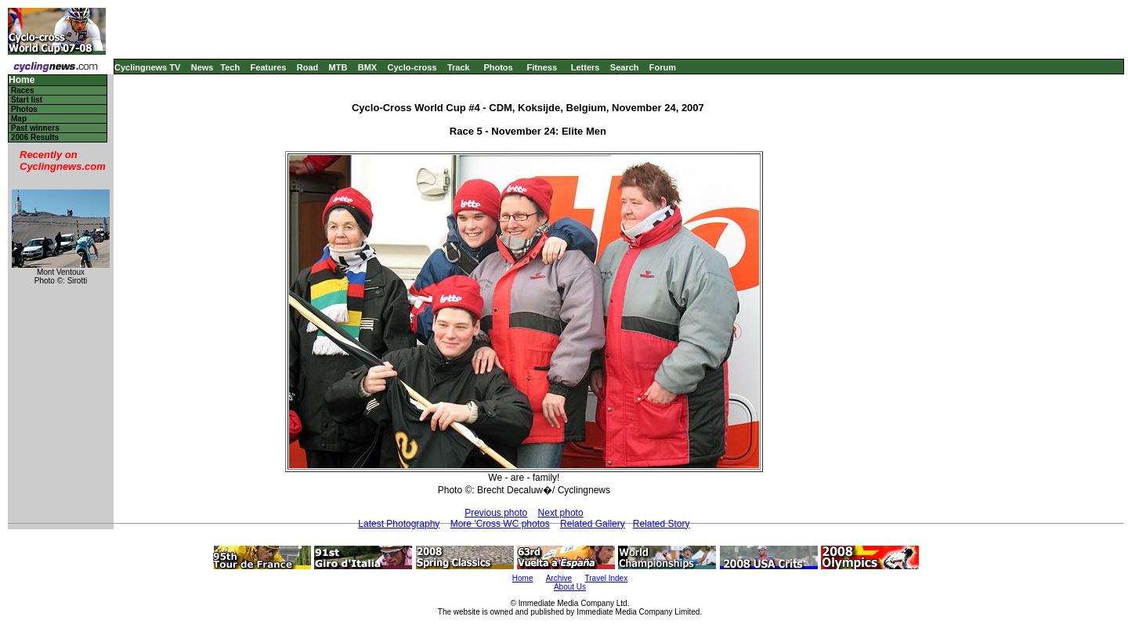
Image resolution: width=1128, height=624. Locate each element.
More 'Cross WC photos (500, 523)
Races (22, 90)
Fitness (541, 67)
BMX (367, 67)
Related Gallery (592, 523)
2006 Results (35, 137)
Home (21, 80)
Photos (497, 67)
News (202, 67)
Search (624, 67)
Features (269, 67)
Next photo (561, 512)
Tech (230, 67)
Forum (662, 67)
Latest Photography (398, 523)
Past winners (35, 128)
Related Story (661, 523)
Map (19, 118)
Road (308, 67)
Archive (559, 578)
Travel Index (606, 578)
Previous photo (496, 512)
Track (458, 67)
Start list (26, 100)
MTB (338, 67)
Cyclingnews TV (147, 67)
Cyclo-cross (412, 67)
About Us (570, 587)
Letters (585, 67)
